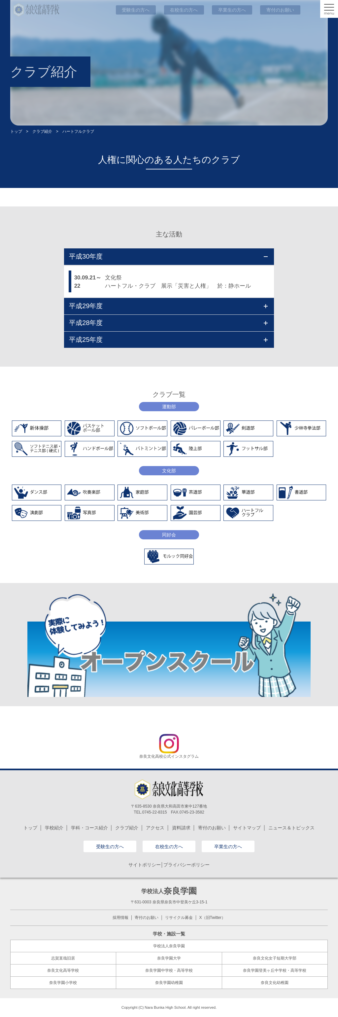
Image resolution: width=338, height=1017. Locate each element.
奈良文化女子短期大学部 (274, 958)
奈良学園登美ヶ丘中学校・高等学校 (274, 970)
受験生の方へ (110, 846)
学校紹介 (54, 827)
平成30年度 (168, 256)
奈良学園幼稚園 (169, 982)
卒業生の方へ (228, 846)
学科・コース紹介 (89, 827)
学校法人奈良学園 (169, 946)
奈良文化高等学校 (63, 970)
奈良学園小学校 (63, 982)
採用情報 (120, 917)
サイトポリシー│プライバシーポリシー (169, 864)
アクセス (155, 827)
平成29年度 (168, 305)
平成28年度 (168, 322)
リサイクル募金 (179, 917)
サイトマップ (247, 827)
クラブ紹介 (42, 131)
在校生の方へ (169, 846)
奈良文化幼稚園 (274, 982)
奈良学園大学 (169, 958)
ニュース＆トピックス (291, 827)
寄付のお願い (212, 827)
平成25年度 (168, 339)
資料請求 (181, 827)
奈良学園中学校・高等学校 (169, 970)
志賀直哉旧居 (63, 958)
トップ (16, 131)
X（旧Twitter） (212, 917)
